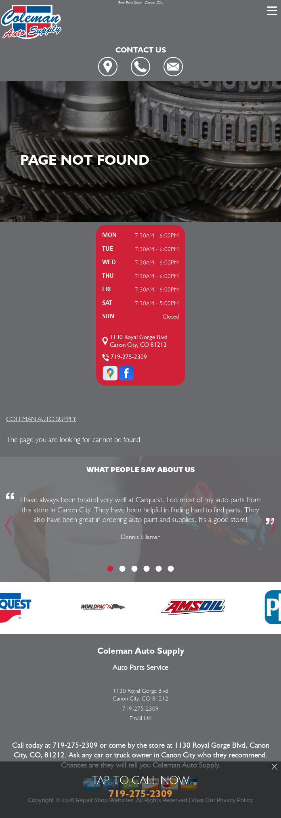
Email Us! (141, 718)
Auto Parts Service (140, 667)
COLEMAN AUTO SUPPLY (41, 419)
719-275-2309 (129, 357)
